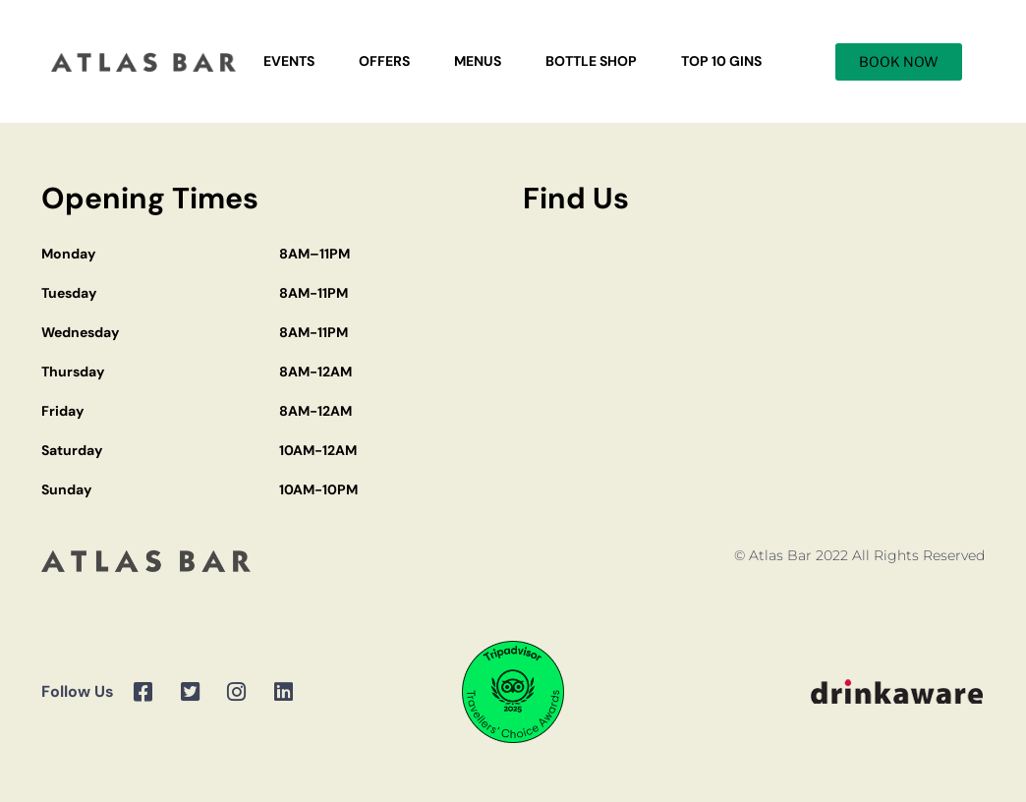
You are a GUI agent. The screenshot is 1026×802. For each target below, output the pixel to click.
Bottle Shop (591, 61)
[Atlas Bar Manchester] (754, 381)
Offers (384, 61)
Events (288, 61)
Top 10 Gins (721, 61)
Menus (477, 61)
